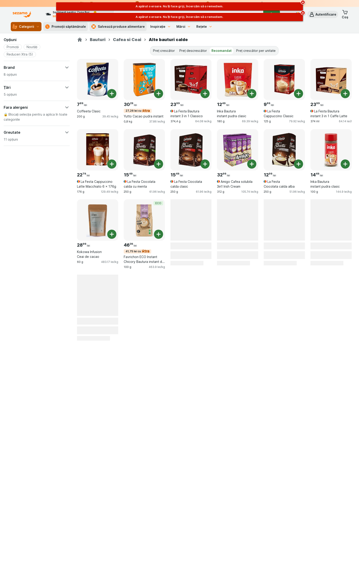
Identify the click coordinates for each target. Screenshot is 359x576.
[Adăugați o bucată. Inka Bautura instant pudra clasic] (251, 93)
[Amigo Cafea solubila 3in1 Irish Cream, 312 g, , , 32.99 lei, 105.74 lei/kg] (237, 149)
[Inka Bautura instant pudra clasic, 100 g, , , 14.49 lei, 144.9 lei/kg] (331, 149)
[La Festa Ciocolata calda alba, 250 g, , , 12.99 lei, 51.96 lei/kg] (284, 149)
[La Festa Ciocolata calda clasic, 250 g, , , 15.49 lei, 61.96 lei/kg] (191, 149)
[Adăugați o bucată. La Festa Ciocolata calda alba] (298, 164)
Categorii (26, 26)
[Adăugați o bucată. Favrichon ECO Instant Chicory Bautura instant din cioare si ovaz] (158, 234)
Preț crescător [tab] (164, 51)
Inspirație (160, 26)
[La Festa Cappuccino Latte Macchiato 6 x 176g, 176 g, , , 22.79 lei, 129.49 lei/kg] (97, 149)
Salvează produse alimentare (118, 26)
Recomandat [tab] (221, 51)
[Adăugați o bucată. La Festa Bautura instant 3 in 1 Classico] (205, 93)
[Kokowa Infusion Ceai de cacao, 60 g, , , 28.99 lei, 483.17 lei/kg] (97, 220)
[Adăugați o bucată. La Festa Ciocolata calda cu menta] (158, 164)
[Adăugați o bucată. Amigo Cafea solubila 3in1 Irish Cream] (251, 164)
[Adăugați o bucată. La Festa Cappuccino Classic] (298, 93)
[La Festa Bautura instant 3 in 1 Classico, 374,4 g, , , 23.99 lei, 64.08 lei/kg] (191, 79)
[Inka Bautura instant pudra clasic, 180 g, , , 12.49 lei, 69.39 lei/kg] (237, 79)
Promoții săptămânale (65, 26)
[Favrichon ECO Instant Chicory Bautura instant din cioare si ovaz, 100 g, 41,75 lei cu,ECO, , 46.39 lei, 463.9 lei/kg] (144, 220)
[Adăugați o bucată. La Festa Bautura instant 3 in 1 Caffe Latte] (345, 93)
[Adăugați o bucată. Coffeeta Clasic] (111, 93)
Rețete (204, 26)
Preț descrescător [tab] (193, 51)
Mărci (183, 26)
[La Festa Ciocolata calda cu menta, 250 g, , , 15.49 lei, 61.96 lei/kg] (144, 149)
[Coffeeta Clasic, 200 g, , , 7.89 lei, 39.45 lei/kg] (97, 79)
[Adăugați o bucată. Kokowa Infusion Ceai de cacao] (111, 234)
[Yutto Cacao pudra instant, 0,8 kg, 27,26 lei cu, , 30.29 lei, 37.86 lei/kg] (144, 79)
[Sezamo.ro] (79, 39)
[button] (322, 14)
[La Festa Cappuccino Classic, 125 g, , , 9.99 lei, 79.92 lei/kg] (284, 79)
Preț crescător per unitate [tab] (256, 51)
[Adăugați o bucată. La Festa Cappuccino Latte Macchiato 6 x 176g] (111, 164)
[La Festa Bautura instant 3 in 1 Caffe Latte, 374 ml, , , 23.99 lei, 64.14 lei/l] (331, 79)
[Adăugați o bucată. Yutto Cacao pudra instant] (158, 93)
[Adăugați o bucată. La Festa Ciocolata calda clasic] (205, 164)
